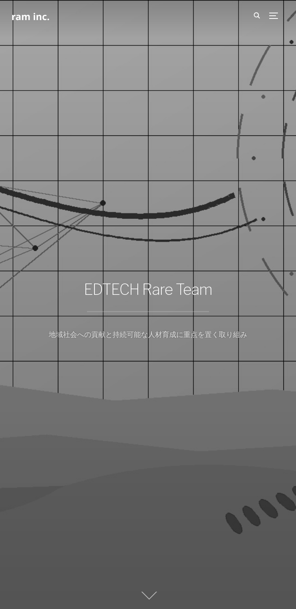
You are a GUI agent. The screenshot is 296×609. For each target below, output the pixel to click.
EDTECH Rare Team (148, 289)
